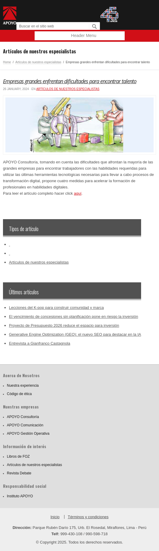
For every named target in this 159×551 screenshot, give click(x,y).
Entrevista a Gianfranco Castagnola (39, 343)
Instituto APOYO (20, 496)
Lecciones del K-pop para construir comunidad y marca (56, 307)
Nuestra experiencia (23, 385)
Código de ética (19, 394)
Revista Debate (19, 473)
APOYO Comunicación (25, 425)
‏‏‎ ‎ (9, 244)
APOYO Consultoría (23, 417)
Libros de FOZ (18, 456)
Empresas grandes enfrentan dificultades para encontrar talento (69, 81)
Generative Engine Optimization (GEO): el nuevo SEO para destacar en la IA (75, 334)
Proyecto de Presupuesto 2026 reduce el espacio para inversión (64, 325)
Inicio (54, 517)
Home (7, 62)
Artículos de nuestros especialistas (38, 62)
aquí (77, 193)
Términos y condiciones (88, 517)
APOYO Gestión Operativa (28, 433)
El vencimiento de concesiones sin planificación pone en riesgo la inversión (73, 316)
